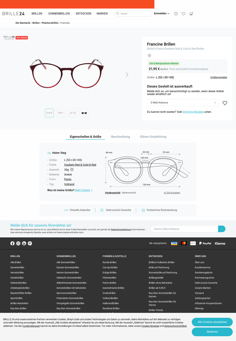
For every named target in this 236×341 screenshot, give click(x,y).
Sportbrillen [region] (16, 298)
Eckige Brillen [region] (109, 272)
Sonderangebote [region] (203, 272)
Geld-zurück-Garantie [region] (206, 282)
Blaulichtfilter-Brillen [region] (21, 293)
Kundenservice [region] (202, 267)
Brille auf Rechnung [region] (159, 267)
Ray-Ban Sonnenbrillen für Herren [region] (162, 303)
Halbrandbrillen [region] (111, 303)
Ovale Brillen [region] (109, 293)
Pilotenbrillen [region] (109, 277)
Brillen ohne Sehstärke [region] (160, 282)
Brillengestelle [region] (156, 277)
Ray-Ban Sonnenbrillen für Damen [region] (162, 295)
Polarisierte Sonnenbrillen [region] (70, 298)
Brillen (200, 48)
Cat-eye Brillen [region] (110, 267)
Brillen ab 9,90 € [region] (157, 288)
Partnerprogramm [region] (204, 277)
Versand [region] (199, 293)
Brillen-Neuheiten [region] (19, 303)
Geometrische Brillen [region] (113, 288)
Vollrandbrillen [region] (110, 298)
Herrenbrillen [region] (17, 272)
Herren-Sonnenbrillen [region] (68, 272)
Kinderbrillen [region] (17, 277)
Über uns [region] (199, 262)
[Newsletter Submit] (222, 228)
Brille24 (151, 48)
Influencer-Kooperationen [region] (208, 303)
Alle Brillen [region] (15, 262)
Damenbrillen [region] (17, 267)
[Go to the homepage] (15, 13)
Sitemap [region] (199, 308)
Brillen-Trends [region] (156, 310)
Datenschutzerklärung (121, 229)
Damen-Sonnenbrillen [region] (68, 267)
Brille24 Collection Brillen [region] (162, 262)
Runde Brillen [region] (109, 262)
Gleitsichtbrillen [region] (18, 282)
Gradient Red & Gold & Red (180, 48)
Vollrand (69, 184)
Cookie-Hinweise (150, 325)
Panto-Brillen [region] (109, 282)
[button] (127, 74)
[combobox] (135, 13)
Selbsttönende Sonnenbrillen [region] (72, 282)
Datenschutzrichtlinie (175, 325)
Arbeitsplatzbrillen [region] (20, 288)
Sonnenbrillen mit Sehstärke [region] (71, 288)
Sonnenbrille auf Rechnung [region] (163, 272)
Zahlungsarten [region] (202, 298)
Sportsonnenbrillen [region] (67, 293)
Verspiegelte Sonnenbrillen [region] (70, 303)
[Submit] (215, 103)
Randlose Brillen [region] (111, 308)
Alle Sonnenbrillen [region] (66, 262)
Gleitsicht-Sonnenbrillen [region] (69, 277)
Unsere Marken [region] (203, 288)
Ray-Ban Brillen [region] (18, 308)
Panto (160, 48)
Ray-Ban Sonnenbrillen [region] (68, 308)
